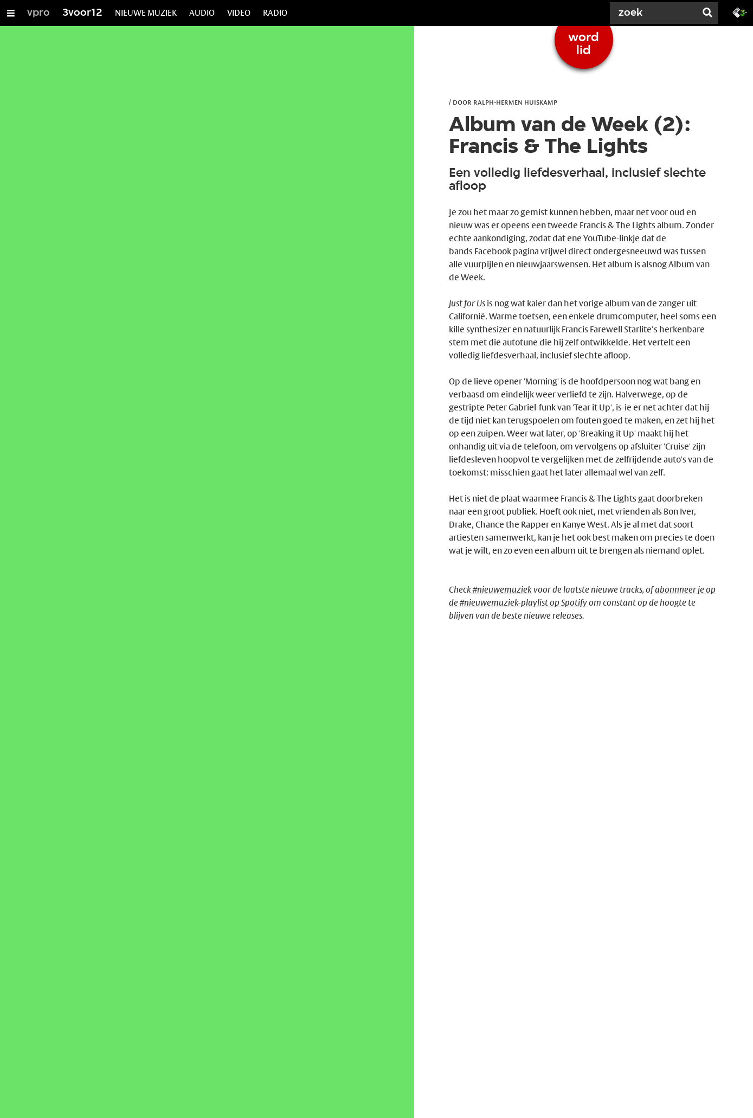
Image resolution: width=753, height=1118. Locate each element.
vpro (38, 13)
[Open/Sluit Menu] (11, 13)
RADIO (275, 12)
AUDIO (202, 12)
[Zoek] (655, 13)
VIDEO (238, 12)
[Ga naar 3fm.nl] (740, 12)
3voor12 (82, 13)
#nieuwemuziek (501, 589)
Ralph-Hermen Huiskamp (515, 102)
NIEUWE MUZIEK (146, 12)
